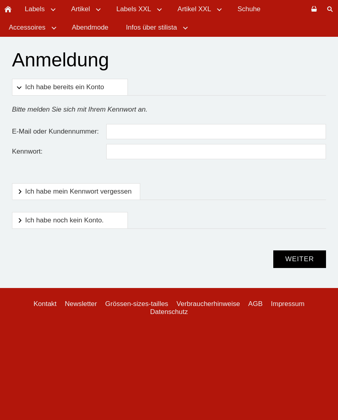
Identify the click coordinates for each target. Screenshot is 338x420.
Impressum (287, 304)
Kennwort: (27, 151)
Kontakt (45, 304)
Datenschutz (169, 312)
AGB (255, 304)
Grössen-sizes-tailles (136, 304)
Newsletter (81, 304)
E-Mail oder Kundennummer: (55, 131)
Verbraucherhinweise (208, 304)
